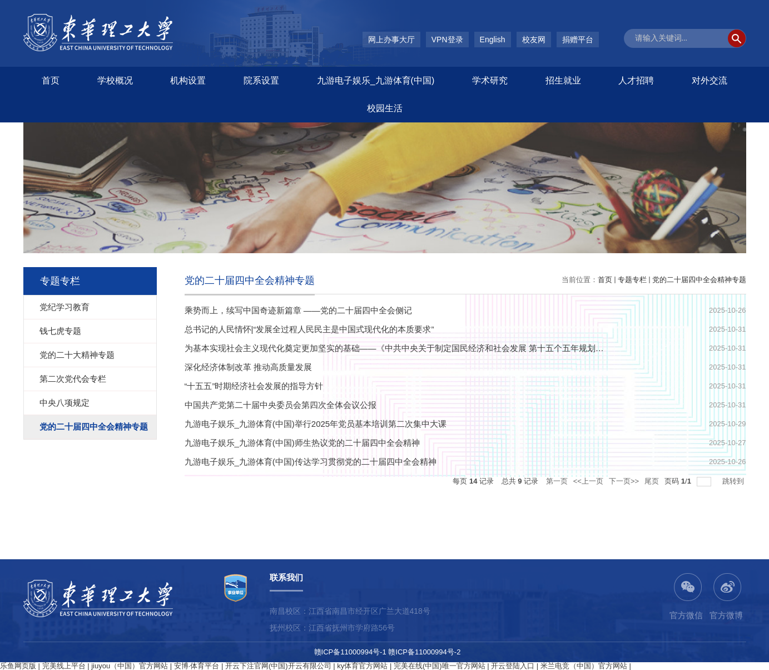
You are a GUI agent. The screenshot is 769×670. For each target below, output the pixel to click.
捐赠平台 (577, 39)
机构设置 (188, 80)
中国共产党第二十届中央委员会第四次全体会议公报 (280, 405)
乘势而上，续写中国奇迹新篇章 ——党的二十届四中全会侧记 (298, 310)
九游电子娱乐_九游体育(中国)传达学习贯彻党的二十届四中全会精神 (310, 461)
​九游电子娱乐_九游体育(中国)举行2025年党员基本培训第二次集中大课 (316, 423)
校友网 (533, 39)
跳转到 (734, 481)
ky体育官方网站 (362, 666)
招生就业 (563, 80)
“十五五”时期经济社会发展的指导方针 (254, 386)
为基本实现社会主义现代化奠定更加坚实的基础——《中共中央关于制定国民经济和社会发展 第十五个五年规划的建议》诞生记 (419, 348)
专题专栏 (632, 279)
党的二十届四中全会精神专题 (699, 279)
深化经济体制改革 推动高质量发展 (248, 367)
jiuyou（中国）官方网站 (129, 666)
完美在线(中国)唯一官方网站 (439, 666)
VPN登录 (447, 39)
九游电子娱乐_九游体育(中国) (376, 80)
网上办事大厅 (391, 39)
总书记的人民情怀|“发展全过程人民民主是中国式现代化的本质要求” (309, 329)
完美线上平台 (64, 666)
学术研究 (490, 80)
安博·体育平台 (197, 666)
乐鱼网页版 (18, 666)
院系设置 (261, 80)
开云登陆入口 (512, 666)
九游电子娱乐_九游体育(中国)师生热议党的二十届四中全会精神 (302, 442)
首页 (50, 80)
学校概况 (115, 80)
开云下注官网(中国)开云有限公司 (278, 666)
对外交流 (709, 80)
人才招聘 (636, 80)
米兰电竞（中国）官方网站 (583, 666)
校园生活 (385, 108)
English (492, 39)
